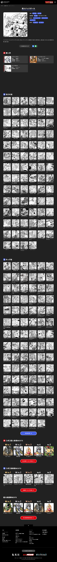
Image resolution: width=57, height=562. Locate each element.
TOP (2, 5)
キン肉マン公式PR (28, 550)
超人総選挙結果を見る (28, 517)
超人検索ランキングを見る (29, 461)
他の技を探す (28, 433)
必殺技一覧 (5, 5)
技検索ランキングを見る (28, 490)
